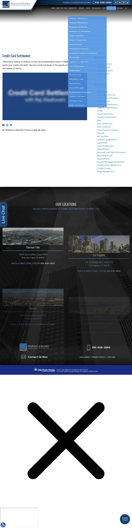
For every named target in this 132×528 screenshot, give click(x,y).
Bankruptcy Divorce (106, 94)
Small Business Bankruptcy (109, 165)
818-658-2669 (103, 2)
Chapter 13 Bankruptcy (107, 104)
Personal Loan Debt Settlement (111, 152)
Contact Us (111, 8)
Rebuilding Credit (105, 155)
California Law (103, 101)
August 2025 (103, 74)
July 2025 (101, 77)
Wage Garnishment (105, 171)
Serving (81, 8)
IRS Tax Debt (103, 136)
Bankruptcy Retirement (107, 98)
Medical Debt (103, 149)
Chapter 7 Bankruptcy (107, 107)
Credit (100, 110)
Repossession (103, 158)
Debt (99, 120)
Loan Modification (105, 146)
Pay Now (120, 8)
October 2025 (103, 67)
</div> (19, 517)
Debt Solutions (104, 126)
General (100, 133)
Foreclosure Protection (107, 130)
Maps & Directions (21, 288)
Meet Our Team (61, 8)
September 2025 (105, 70)
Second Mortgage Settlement (110, 162)
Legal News (102, 142)
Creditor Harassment (106, 117)
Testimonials (96, 8)
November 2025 (104, 64)
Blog (104, 8)
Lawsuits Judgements (107, 139)
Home (53, 8)
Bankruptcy (73, 8)
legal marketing (75, 371)
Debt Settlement (104, 123)
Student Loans (104, 168)
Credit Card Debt (105, 114)
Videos (88, 8)
